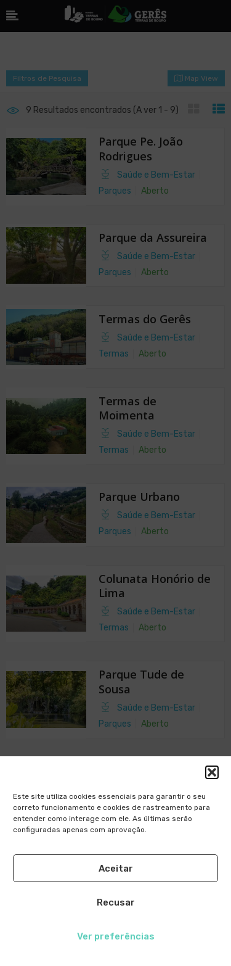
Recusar (116, 902)
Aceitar (116, 868)
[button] (212, 772)
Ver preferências (116, 936)
